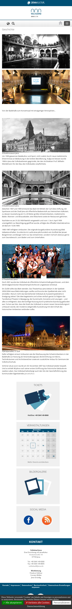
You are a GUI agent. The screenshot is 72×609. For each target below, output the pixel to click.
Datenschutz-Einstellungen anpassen (51, 586)
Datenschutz (27, 585)
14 (43, 445)
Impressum (15, 585)
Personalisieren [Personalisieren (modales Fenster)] (62, 602)
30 (53, 456)
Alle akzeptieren (12, 602)
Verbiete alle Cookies (38, 602)
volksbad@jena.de (36, 566)
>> (54, 430)
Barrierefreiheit (40, 585)
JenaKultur (29, 373)
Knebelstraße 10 (36, 554)
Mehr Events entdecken (38, 462)
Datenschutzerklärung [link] (36, 606)
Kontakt (5, 585)
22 (48, 451)
